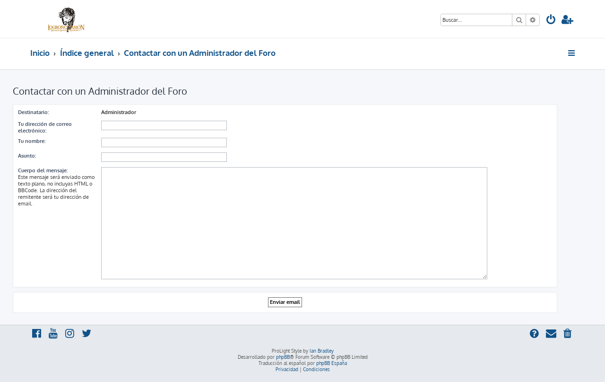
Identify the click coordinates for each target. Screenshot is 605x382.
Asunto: (27, 155)
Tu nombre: (31, 141)
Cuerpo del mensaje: (43, 170)
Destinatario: (33, 112)
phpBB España (331, 363)
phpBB (283, 357)
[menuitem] (551, 20)
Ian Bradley (322, 351)
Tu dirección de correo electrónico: (45, 127)
